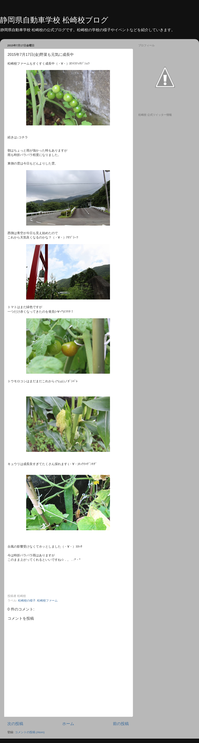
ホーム (68, 723)
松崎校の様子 (27, 600)
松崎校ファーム (47, 600)
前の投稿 (121, 723)
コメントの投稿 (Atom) (30, 732)
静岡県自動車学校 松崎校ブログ (54, 20)
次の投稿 (15, 723)
